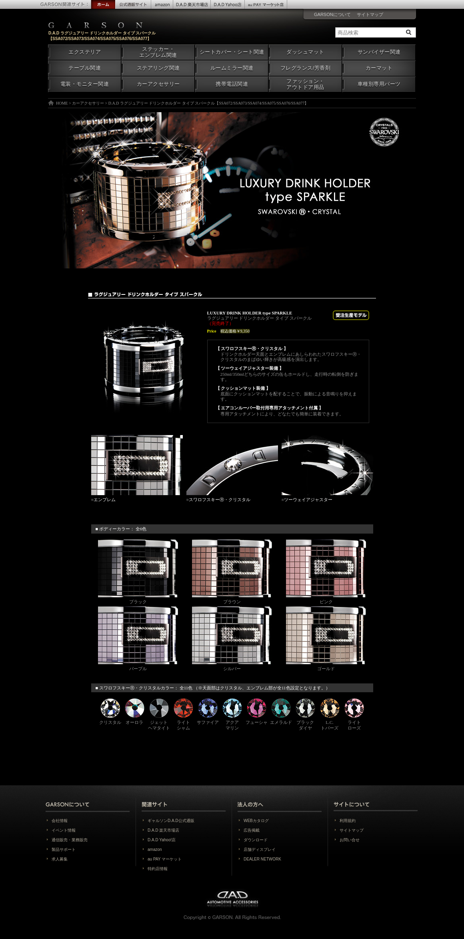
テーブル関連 (84, 68)
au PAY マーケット (165, 859)
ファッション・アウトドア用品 (305, 84)
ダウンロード (256, 840)
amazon (155, 849)
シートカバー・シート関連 (232, 52)
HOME (62, 103)
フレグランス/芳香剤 (305, 68)
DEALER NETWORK (262, 859)
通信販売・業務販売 (70, 840)
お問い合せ (350, 840)
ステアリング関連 (158, 68)
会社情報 (60, 820)
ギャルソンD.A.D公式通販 (171, 820)
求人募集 (60, 859)
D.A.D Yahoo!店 (162, 840)
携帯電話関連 (232, 84)
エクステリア (84, 52)
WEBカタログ (256, 820)
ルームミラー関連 (232, 68)
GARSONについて (332, 14)
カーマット (379, 68)
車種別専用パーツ (379, 84)
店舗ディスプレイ (260, 849)
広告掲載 (252, 830)
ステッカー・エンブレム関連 (158, 52)
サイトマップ (370, 14)
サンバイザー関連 (379, 52)
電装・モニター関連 (84, 84)
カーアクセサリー (158, 84)
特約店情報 (158, 868)
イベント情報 (64, 830)
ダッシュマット (305, 52)
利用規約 (348, 820)
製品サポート (64, 849)
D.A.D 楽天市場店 (163, 830)
